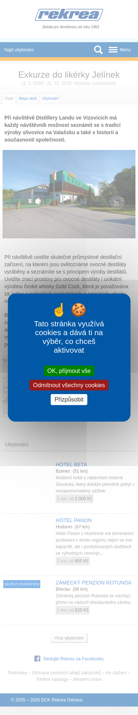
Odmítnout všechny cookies (69, 385)
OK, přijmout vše (68, 371)
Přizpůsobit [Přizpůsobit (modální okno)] (69, 399)
